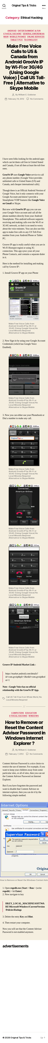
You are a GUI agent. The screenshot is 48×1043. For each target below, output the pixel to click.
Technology (31, 40)
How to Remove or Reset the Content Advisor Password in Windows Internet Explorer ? (24, 732)
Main (5, 37)
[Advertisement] (24, 132)
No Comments (36, 99)
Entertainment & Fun (29, 31)
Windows (34, 716)
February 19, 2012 (16, 99)
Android (12, 31)
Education (31, 713)
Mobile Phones (18, 37)
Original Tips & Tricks (24, 5)
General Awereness (34, 34)
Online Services (36, 37)
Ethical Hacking (12, 34)
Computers (17, 713)
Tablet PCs (16, 40)
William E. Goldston (27, 94)
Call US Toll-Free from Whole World (22, 697)
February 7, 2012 (16, 754)
